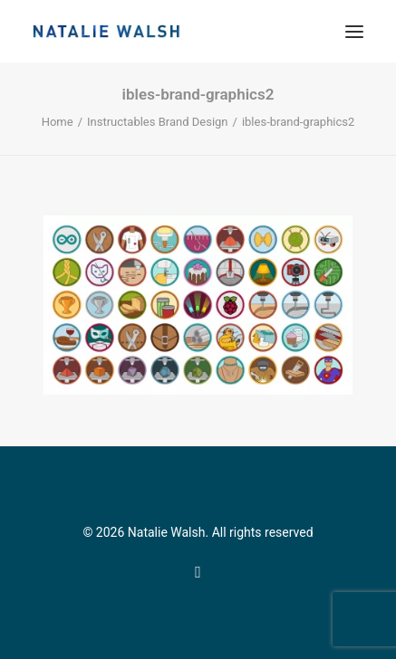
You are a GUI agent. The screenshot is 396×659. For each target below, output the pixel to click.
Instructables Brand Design (157, 122)
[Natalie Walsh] (106, 31)
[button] (354, 31)
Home (57, 122)
